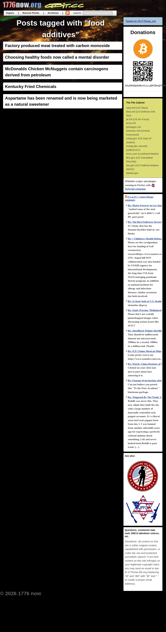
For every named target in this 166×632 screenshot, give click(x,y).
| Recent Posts (28, 12)
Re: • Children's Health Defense (145, 238)
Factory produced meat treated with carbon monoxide (57, 45)
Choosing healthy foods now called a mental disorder (57, 57)
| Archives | (53, 12)
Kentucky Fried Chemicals (30, 86)
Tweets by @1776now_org (141, 21)
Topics (10, 12)
